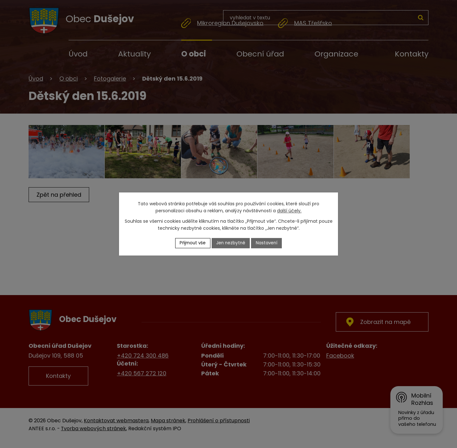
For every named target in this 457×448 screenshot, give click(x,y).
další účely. (289, 211)
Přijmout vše (191, 243)
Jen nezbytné (231, 243)
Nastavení (268, 243)
